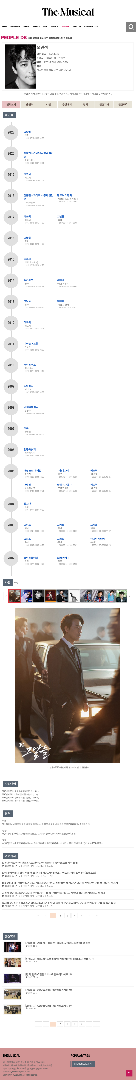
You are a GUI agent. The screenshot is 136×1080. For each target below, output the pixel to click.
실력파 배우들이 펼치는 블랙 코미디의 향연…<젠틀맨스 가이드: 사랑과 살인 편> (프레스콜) (49, 872)
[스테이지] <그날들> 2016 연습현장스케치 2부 (49, 990)
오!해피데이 (63, 557)
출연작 (29, 104)
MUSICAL (55, 26)
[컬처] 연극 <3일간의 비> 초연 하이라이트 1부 (49, 974)
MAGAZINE (15, 26)
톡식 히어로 (30, 364)
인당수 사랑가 (64, 484)
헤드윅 (27, 174)
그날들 (27, 131)
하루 (26, 428)
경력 (85, 104)
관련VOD (122, 104)
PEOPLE (65, 26)
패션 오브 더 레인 (32, 470)
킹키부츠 (28, 280)
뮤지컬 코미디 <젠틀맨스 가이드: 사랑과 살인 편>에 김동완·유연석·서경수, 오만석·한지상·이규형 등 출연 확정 (58, 902)
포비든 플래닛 (31, 557)
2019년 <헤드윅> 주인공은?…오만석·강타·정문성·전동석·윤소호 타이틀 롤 (40, 862)
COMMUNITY (91, 26)
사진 (48, 104)
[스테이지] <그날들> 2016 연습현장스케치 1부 (49, 1005)
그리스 (27, 524)
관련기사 (104, 104)
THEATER (77, 26)
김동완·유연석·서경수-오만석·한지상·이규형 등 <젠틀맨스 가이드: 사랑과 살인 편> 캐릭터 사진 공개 (53, 892)
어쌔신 (27, 484)
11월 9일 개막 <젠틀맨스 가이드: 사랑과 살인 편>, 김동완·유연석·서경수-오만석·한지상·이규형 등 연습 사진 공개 (60, 882)
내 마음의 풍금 (31, 407)
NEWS (4, 26)
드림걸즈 (28, 385)
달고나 (27, 503)
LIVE (45, 26)
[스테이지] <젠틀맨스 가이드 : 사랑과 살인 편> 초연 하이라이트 (58, 943)
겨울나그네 (63, 470)
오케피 (27, 258)
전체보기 (11, 104)
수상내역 (67, 104)
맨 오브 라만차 (64, 195)
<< (38, 916)
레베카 (60, 280)
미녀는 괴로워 (31, 343)
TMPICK (36, 26)
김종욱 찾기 (30, 449)
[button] (129, 596)
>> (96, 916)
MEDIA (26, 26)
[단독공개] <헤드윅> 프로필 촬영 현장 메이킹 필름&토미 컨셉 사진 (60, 958)
